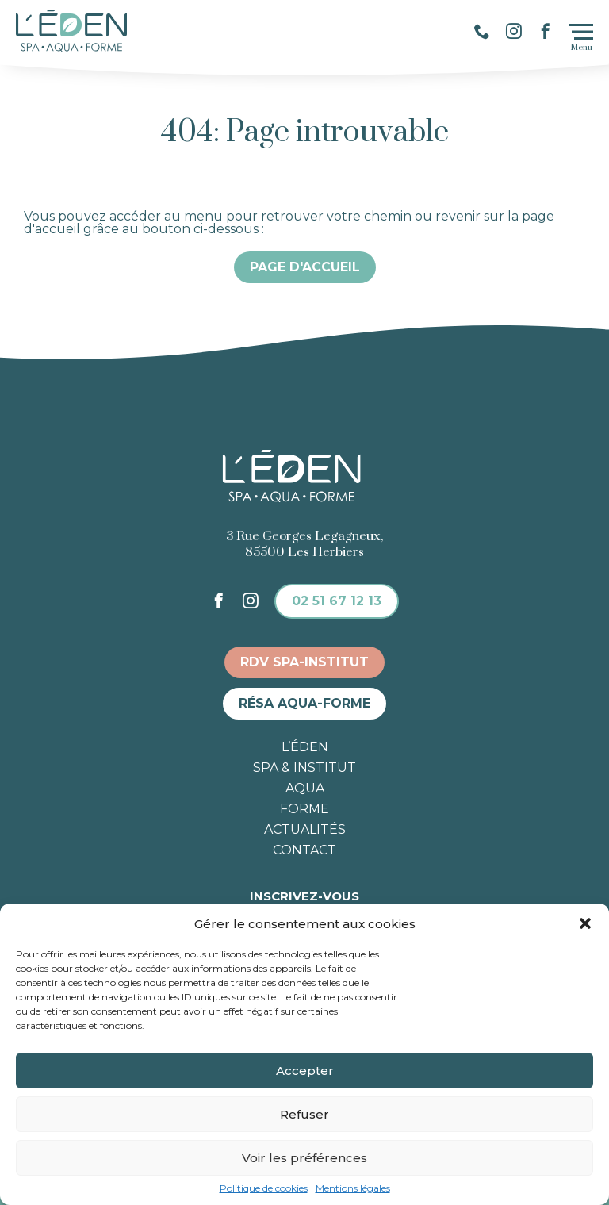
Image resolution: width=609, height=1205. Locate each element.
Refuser (304, 1114)
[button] (585, 923)
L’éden (305, 747)
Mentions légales (353, 1188)
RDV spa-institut (304, 662)
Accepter (305, 1070)
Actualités (305, 829)
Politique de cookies (264, 1188)
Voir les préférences (304, 1157)
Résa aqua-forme (304, 703)
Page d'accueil (305, 266)
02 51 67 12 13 (336, 600)
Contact (304, 850)
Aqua (304, 788)
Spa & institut (304, 768)
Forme (304, 809)
